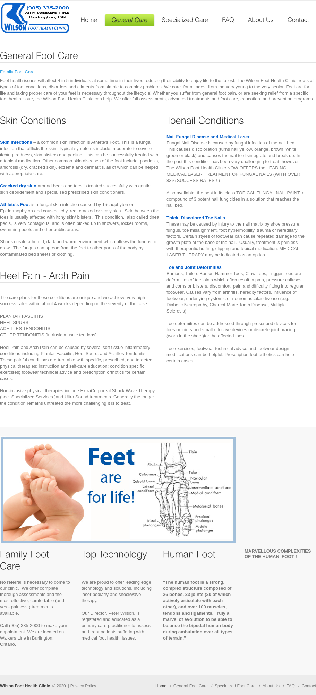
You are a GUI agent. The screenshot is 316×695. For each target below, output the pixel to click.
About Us (271, 686)
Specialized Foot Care (235, 686)
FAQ (291, 686)
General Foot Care (190, 686)
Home (160, 686)
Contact (309, 686)
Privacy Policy (83, 686)
